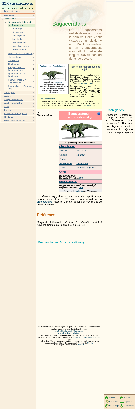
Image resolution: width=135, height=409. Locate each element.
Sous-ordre (65, 163)
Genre (62, 171)
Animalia (81, 150)
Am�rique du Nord (13, 99)
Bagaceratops (18, 25)
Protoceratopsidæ (86, 167)
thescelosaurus (88, 105)
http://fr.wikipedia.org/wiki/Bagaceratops (69, 331)
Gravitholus (17, 39)
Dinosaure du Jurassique (20, 53)
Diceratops (17, 28)
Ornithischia (10, 18)
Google (90, 343)
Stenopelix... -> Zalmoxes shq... (20, 87)
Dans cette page (12, 11)
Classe (63, 154)
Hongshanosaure (20, 46)
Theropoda (9, 92)
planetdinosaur (86, 83)
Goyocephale (18, 35)
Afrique (7, 96)
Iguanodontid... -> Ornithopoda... (16, 75)
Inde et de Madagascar (15, 113)
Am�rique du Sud (13, 103)
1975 (81, 178)
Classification (67, 146)
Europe (7, 110)
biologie (79, 191)
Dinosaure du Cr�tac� (19, 22)
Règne (63, 150)
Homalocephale (19, 42)
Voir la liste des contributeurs (69, 333)
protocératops (44, 201)
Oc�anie (9, 117)
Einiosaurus (17, 32)
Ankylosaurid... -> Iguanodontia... (16, 69)
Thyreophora (14, 57)
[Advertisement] (52, 11)
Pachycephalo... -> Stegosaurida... (17, 81)
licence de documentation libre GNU (86, 337)
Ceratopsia (82, 163)
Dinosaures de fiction (14, 120)
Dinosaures (10, 15)
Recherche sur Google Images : (53, 66)
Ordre (62, 159)
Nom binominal (68, 181)
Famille (63, 167)
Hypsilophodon (19, 49)
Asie (6, 106)
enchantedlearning (48, 98)
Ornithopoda (14, 64)
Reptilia (80, 154)
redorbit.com (58, 82)
